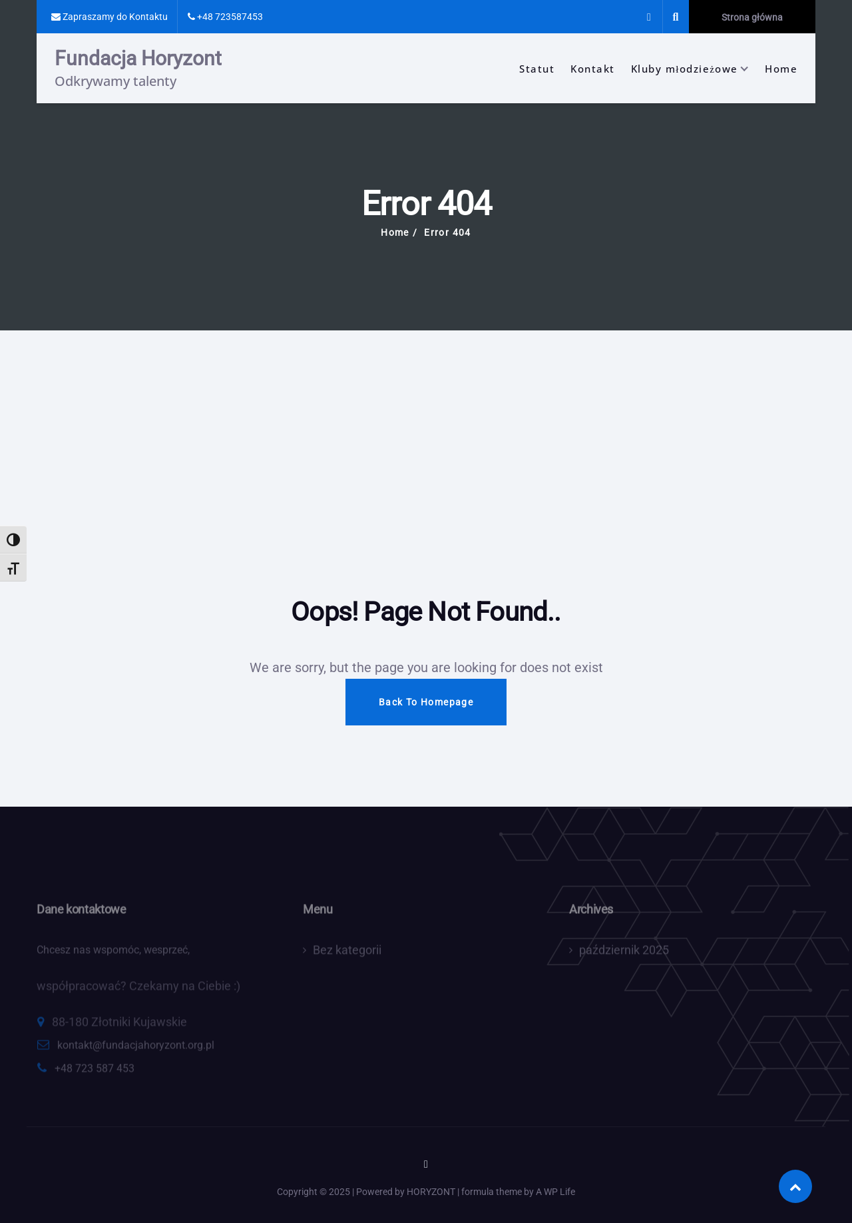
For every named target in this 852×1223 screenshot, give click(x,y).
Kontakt (592, 68)
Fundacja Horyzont (138, 58)
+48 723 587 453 (94, 1072)
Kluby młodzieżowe (684, 68)
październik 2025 (624, 954)
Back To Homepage (426, 702)
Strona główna (752, 17)
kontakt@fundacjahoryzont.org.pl (135, 1048)
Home (781, 68)
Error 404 (447, 232)
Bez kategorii (347, 954)
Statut (536, 68)
